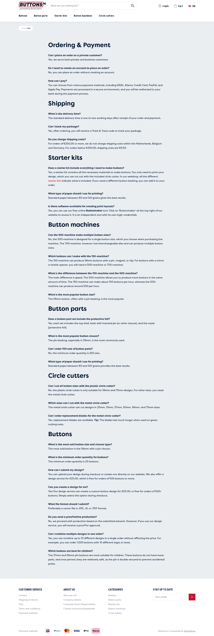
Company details (72, 599)
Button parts (41, 15)
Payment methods (28, 612)
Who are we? (70, 595)
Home (23, 28)
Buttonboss (189, 630)
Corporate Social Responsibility (79, 604)
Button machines (83, 15)
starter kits (54, 180)
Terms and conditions (29, 608)
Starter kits (60, 15)
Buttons (23, 15)
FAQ (21, 604)
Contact (23, 595)
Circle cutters (106, 15)
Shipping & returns (28, 599)
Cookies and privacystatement (79, 608)
